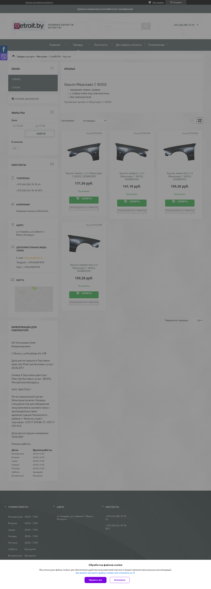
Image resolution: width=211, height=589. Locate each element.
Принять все (95, 580)
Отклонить (119, 580)
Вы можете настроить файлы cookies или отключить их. (104, 573)
